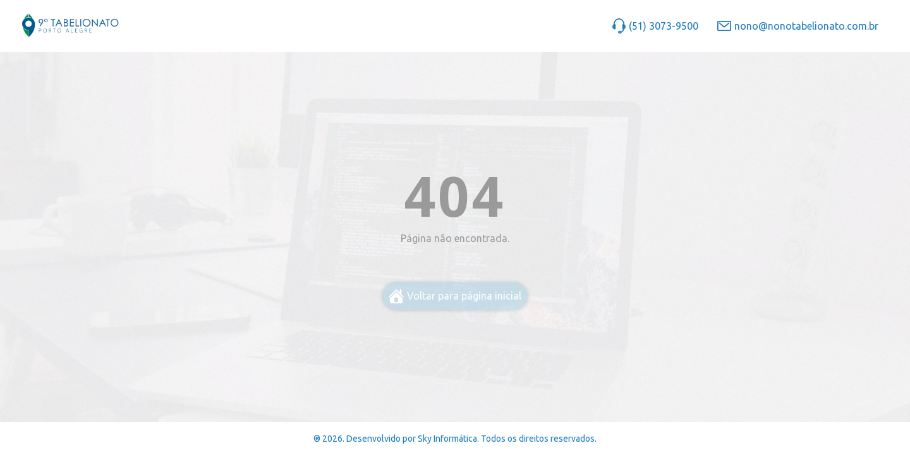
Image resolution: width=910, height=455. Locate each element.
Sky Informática (447, 439)
